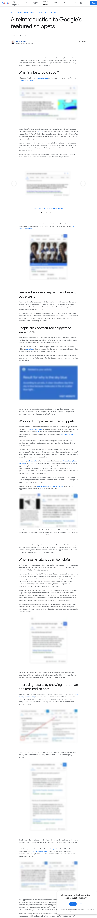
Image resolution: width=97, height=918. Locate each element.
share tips (29, 349)
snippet (40, 132)
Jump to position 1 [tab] (41, 213)
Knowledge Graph (67, 434)
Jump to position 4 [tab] (55, 213)
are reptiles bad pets (40, 851)
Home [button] (28, 3)
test (37, 432)
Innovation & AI (36, 3)
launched (32, 461)
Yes (69, 906)
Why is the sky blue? (28, 80)
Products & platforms (47, 3)
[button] (82, 41)
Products (42, 12)
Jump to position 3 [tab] (50, 213)
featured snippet (42, 78)
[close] (91, 895)
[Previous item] (14, 183)
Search (53, 12)
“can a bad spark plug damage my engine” (48, 209)
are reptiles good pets (52, 849)
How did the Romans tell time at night (50, 486)
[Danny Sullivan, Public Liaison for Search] (41, 42)
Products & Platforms (26, 12)
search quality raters (36, 429)
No (78, 906)
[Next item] (83, 183)
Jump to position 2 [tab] (46, 213)
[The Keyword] (12, 12)
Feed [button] (65, 3)
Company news (58, 3)
